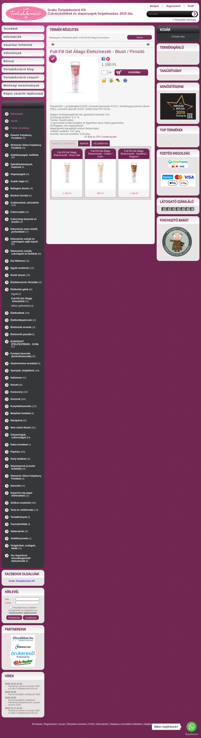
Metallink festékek (22, 413)
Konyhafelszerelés (23, 406)
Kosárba (134, 72)
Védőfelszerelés (20, 538)
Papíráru (17, 451)
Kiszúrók (18, 399)
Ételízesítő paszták (22, 334)
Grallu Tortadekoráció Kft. (22, 581)
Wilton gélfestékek (22, 305)
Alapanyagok (19, 174)
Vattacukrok (19, 531)
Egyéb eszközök (22, 268)
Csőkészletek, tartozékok (24, 203)
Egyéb (16, 294)
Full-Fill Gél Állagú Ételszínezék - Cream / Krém (100, 154)
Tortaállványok (20, 517)
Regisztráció (50, 724)
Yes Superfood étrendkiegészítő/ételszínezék (20, 558)
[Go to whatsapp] (191, 727)
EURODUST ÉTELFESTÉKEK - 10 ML (24, 344)
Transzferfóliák (20, 524)
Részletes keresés (76, 724)
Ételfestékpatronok (23, 320)
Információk (102, 724)
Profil (91, 724)
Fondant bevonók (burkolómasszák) (22, 355)
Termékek (37, 724)
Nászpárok (18, 420)
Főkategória (55, 37)
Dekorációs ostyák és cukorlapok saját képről (24, 241)
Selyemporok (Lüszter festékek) (22, 467)
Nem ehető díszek (23, 427)
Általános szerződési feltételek (126, 724)
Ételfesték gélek (70, 37)
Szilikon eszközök (23, 502)
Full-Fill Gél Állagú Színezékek (21, 300)
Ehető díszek (20, 275)
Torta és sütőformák (24, 510)
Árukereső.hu (22, 657)
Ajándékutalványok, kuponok (21, 165)
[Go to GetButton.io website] (191, 734)
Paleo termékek (20, 444)
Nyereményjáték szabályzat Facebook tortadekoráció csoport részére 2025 (24, 702)
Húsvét (16, 384)
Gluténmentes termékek (25, 363)
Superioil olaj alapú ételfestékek (21, 494)
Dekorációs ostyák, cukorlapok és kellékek (25, 252)
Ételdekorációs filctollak (26, 282)
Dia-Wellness (19, 261)
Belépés (154, 6)
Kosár (62, 724)
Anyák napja (19, 181)
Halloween (18, 377)
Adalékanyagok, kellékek (24, 156)
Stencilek (17, 485)
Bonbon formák (21, 195)
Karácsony (19, 392)
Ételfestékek (19, 313)
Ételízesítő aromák (22, 327)
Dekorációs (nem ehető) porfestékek (23, 230)
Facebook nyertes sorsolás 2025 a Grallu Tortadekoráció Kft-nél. (24, 687)
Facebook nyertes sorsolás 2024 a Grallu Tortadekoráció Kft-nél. (24, 711)
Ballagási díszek (21, 188)
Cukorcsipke (19, 212)
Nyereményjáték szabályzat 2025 (24, 694)
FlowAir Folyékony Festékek (21, 136)
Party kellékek (20, 458)
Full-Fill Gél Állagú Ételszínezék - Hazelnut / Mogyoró (134, 154)
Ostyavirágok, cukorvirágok (20, 436)
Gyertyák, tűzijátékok (24, 370)
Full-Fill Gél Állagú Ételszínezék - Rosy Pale (67, 154)
